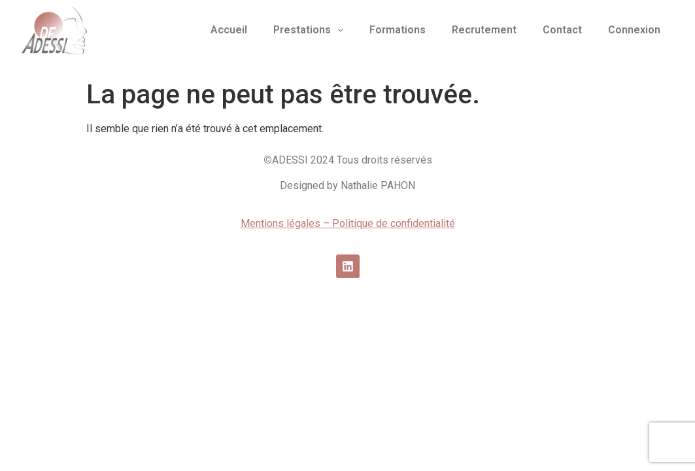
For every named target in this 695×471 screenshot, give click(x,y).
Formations (397, 30)
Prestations (308, 30)
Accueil (229, 30)
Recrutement (484, 30)
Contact (562, 30)
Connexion (634, 30)
